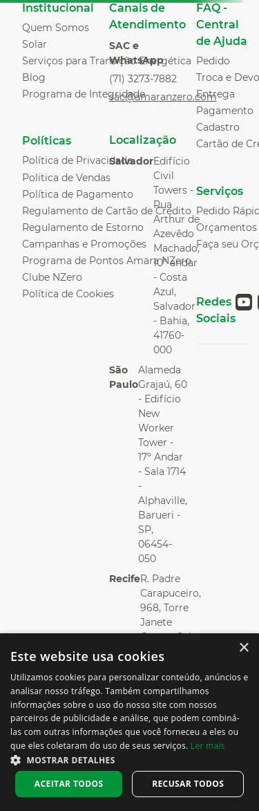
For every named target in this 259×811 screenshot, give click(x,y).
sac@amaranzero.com (163, 97)
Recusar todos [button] (188, 784)
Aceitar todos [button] (69, 784)
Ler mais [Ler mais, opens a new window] (208, 746)
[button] (129, 759)
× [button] (243, 648)
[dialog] (129, 722)
